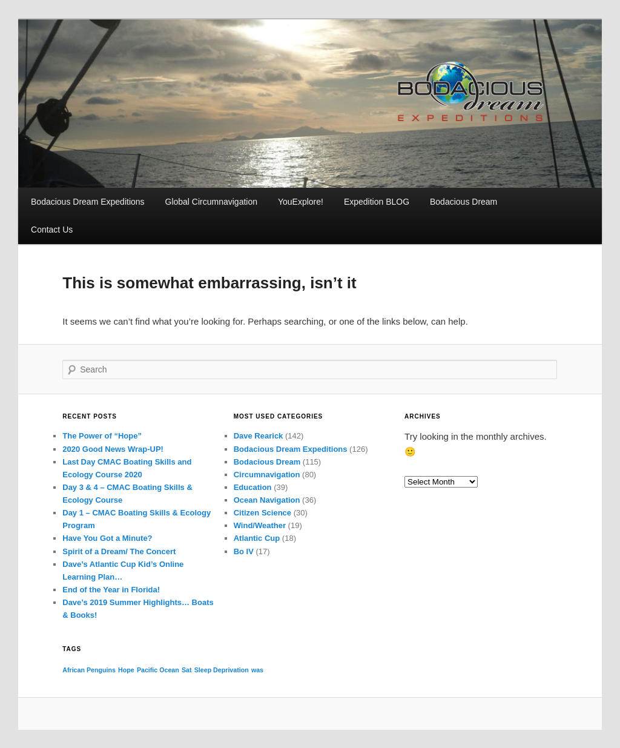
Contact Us (52, 229)
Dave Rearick (258, 435)
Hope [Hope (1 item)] (126, 670)
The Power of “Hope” (102, 435)
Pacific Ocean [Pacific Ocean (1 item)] (158, 670)
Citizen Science (262, 512)
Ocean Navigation (267, 500)
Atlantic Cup (257, 538)
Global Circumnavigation (211, 202)
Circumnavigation (267, 474)
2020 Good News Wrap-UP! (112, 449)
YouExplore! (300, 202)
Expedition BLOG (376, 202)
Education (253, 487)
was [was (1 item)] (257, 670)
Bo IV (244, 551)
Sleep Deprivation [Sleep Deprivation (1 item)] (221, 670)
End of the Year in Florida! (111, 589)
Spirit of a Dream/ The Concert (119, 551)
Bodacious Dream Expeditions (88, 202)
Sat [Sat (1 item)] (187, 670)
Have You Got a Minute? (107, 538)
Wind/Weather (260, 525)
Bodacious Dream (463, 202)
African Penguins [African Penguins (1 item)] (89, 670)
